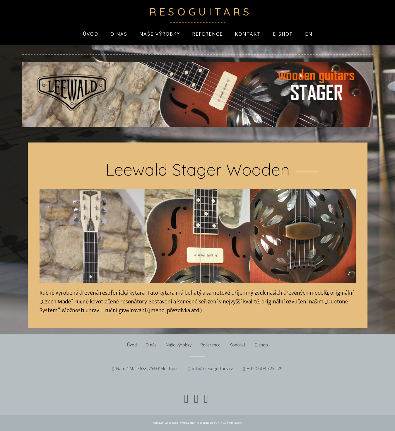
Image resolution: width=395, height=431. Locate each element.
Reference (207, 34)
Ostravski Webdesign (166, 422)
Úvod (90, 34)
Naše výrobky (159, 34)
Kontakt (248, 34)
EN (308, 34)
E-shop (283, 34)
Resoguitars (197, 11)
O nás (118, 34)
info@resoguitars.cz (212, 369)
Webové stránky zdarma (194, 422)
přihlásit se (235, 422)
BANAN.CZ (219, 422)
